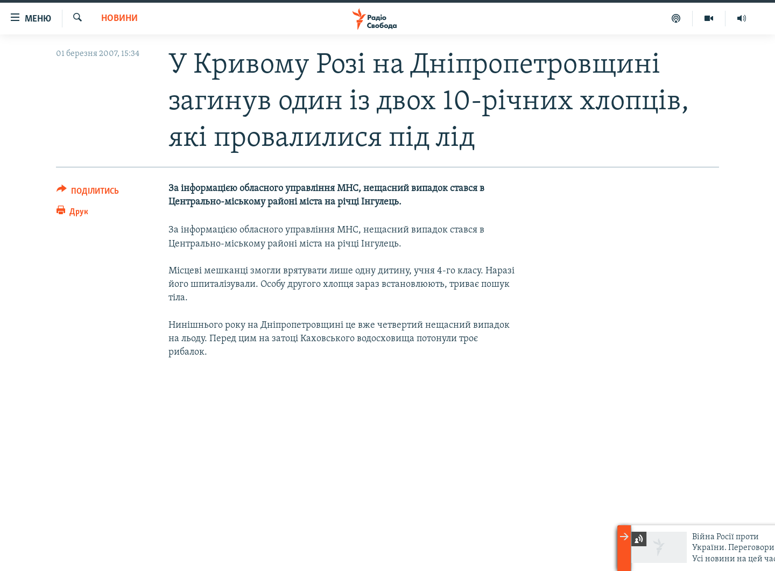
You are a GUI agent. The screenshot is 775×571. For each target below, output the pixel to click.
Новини (119, 18)
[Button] (88, 193)
